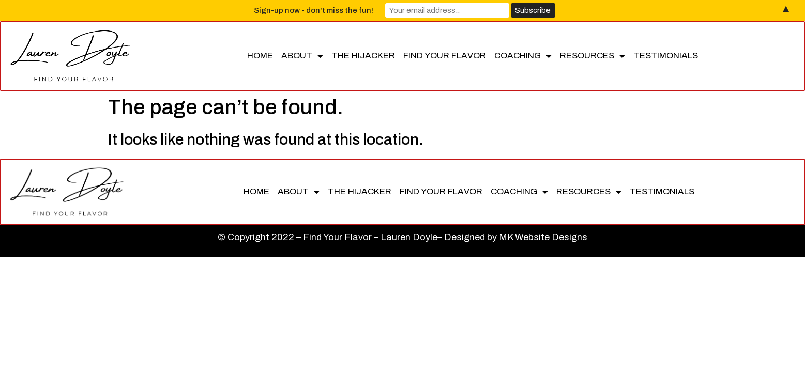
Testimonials (665, 55)
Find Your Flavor (444, 55)
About (302, 56)
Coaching (523, 56)
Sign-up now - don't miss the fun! (313, 10)
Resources (592, 56)
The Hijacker (363, 55)
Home (260, 55)
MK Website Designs (543, 237)
